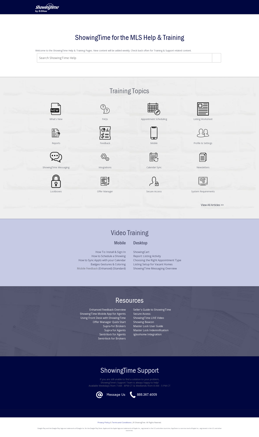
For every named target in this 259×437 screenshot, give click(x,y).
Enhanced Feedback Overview (107, 309)
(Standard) (119, 268)
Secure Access (141, 314)
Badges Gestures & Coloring (108, 264)
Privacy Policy (104, 422)
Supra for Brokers (114, 326)
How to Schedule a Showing (109, 256)
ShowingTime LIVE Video (148, 318)
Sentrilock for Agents (112, 334)
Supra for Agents (115, 330)
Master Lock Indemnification (150, 330)
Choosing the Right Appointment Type (157, 260)
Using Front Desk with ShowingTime (103, 318)
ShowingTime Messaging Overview (155, 268)
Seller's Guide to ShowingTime (152, 309)
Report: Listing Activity (147, 256)
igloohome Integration (147, 334)
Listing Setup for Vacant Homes (153, 264)
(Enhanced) (105, 268)
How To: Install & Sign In (110, 252)
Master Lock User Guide (148, 326)
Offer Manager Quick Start (109, 322)
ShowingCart (141, 252)
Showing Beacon (143, 322)
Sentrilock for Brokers (112, 338)
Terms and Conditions (121, 422)
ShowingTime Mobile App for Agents (103, 314)
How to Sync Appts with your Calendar (102, 260)
